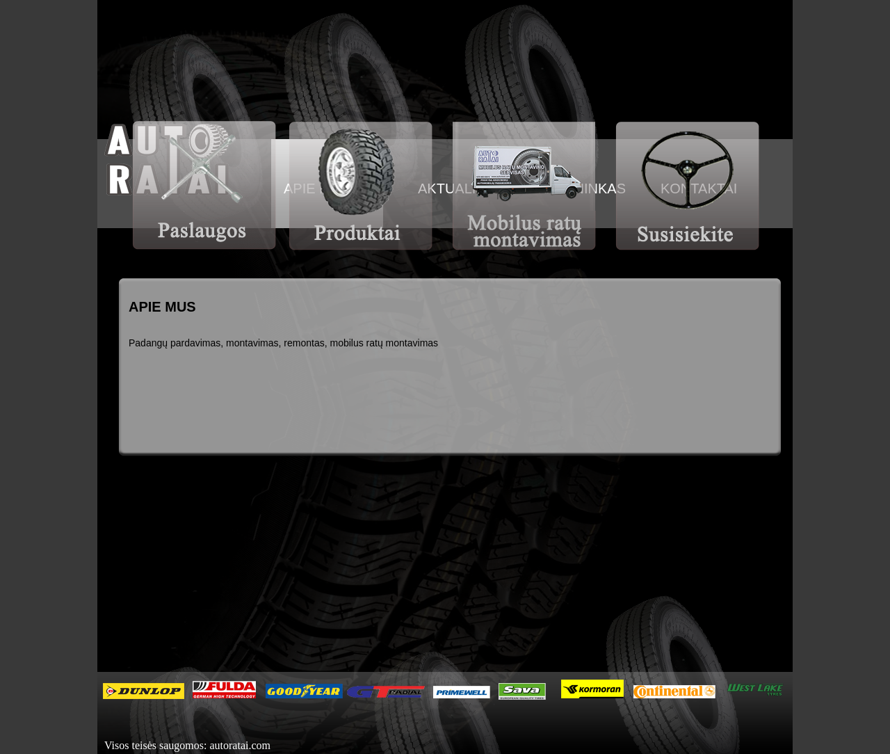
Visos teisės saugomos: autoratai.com (187, 745)
